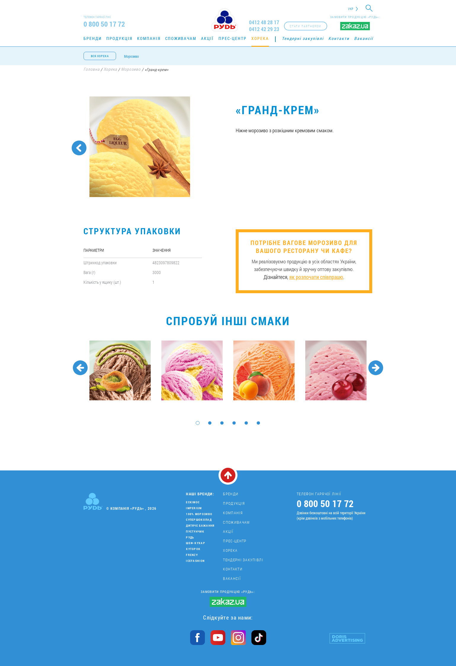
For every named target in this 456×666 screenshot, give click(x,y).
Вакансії (363, 38)
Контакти (338, 38)
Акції (207, 38)
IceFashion (195, 561)
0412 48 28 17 (264, 22)
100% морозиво (199, 514)
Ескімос (193, 502)
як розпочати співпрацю (316, 276)
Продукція (119, 38)
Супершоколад (199, 520)
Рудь (190, 537)
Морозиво (131, 56)
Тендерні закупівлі (303, 38)
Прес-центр (233, 38)
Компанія (148, 38)
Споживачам (180, 38)
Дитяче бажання (200, 526)
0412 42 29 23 (264, 29)
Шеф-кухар (195, 543)
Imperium (194, 508)
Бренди (93, 38)
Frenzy (192, 555)
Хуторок (193, 549)
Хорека (260, 38)
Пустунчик (195, 531)
